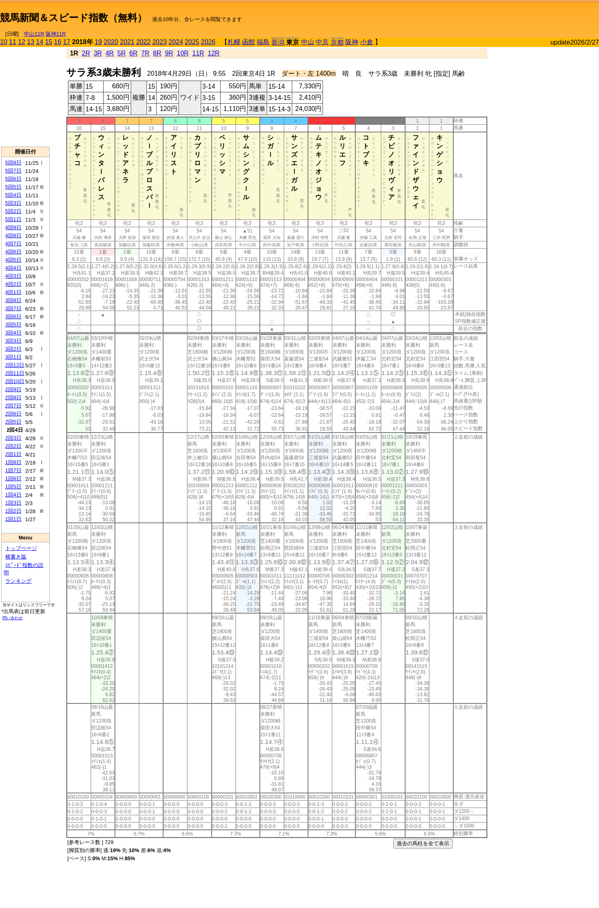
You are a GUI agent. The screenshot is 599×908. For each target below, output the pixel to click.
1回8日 (13, 462)
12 (21, 41)
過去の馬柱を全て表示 (423, 843)
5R (121, 53)
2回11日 (15, 373)
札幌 (233, 41)
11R (198, 53)
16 (58, 41)
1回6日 (13, 478)
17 (66, 41)
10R (183, 53)
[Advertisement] (504, 14)
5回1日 (13, 219)
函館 (248, 41)
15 (48, 41)
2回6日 (13, 414)
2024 (175, 41)
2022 (143, 41)
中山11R (34, 34)
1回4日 (13, 495)
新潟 (278, 42)
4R (110, 53)
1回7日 (13, 470)
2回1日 (13, 454)
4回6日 (13, 252)
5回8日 (13, 163)
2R (86, 53)
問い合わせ (12, 618)
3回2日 (13, 349)
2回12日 (15, 365)
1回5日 (13, 487)
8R (157, 53)
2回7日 (13, 406)
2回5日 (13, 422)
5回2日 (13, 211)
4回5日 (13, 260)
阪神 (351, 41)
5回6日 (13, 179)
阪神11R (56, 34)
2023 (159, 41)
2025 (192, 41)
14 (39, 41)
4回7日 (13, 244)
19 (98, 41)
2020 (111, 41)
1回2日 (13, 511)
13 (30, 41)
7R (145, 53)
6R (133, 53)
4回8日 (13, 235)
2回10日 (15, 381)
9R (169, 53)
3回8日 (13, 300)
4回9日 (13, 227)
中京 (322, 41)
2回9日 (13, 389)
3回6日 (13, 316)
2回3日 (13, 438)
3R (97, 53)
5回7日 (13, 171)
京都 (337, 42)
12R (213, 53)
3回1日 (13, 357)
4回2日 (13, 284)
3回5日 (13, 325)
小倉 (366, 41)
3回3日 (13, 341)
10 (3, 41)
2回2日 (13, 446)
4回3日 (13, 276)
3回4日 (13, 333)
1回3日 (13, 503)
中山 (307, 41)
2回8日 (13, 397)
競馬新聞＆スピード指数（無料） (73, 17)
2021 (127, 41)
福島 (263, 41)
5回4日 (13, 195)
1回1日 (13, 519)
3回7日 (13, 308)
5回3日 (13, 203)
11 (12, 41)
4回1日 (13, 292)
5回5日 (13, 187)
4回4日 (13, 268)
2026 (208, 41)
